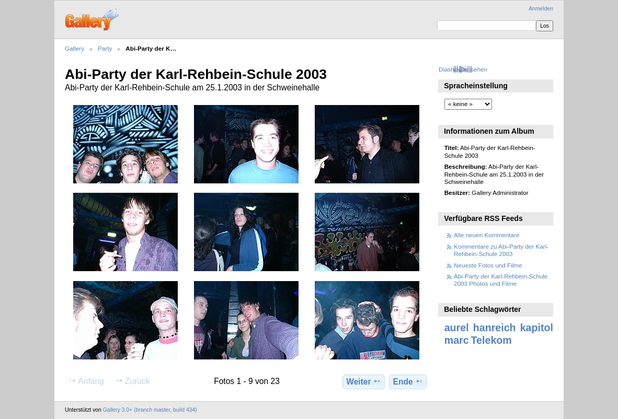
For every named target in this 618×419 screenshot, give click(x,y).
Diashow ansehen (463, 69)
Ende (408, 381)
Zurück (132, 381)
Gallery (74, 48)
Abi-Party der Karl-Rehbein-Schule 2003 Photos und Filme (500, 280)
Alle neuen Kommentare (486, 234)
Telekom (491, 340)
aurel (456, 327)
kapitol (536, 327)
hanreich (494, 327)
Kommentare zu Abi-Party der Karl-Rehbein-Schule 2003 (501, 250)
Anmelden (541, 8)
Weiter (363, 381)
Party (105, 48)
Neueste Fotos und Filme (488, 265)
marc (456, 340)
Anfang (86, 381)
